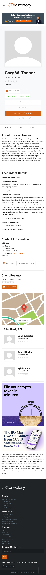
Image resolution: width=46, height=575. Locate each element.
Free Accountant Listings (9, 519)
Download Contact (26, 263)
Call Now (23, 102)
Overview (8, 127)
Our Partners (5, 535)
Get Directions (9, 263)
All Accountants (6, 501)
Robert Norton (25, 352)
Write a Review (12, 91)
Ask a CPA (5, 505)
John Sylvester (25, 336)
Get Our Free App (7, 508)
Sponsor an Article (7, 539)
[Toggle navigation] (4, 4)
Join (4, 557)
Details (19, 127)
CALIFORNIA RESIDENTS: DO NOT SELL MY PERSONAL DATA (19, 562)
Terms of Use (5, 543)
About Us (4, 530)
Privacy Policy (6, 541)
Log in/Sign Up (6, 517)
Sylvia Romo (24, 368)
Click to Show (18, 253)
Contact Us (5, 532)
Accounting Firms (7, 503)
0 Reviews (8, 84)
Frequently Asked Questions (10, 523)
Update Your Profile (7, 521)
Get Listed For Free (7, 515)
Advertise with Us (7, 537)
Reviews (31, 127)
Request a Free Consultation (23, 113)
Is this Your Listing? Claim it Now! (17, 96)
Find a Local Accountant (9, 499)
